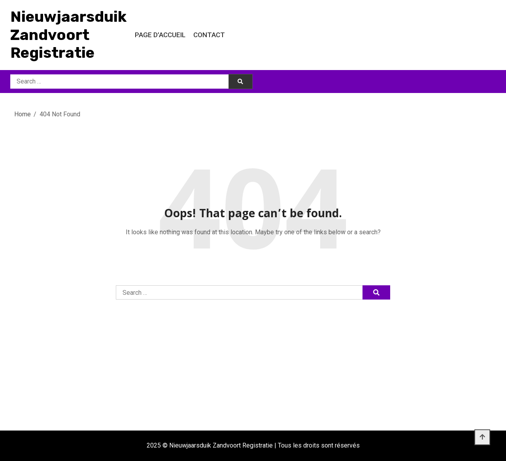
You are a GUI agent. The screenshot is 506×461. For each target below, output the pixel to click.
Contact (209, 35)
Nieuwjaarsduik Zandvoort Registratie (68, 35)
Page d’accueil (160, 35)
